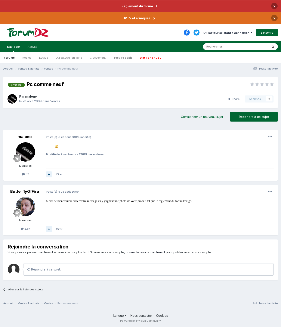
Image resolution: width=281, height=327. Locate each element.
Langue (119, 315)
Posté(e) (62, 137)
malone (31, 96)
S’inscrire (267, 32)
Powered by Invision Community (140, 320)
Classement (98, 57)
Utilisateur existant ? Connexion (227, 32)
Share (234, 99)
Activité (32, 46)
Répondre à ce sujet (254, 117)
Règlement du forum (137, 6)
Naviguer (13, 48)
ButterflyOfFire (24, 191)
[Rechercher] (226, 46)
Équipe (43, 57)
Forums (9, 57)
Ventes (55, 101)
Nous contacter (141, 315)
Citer (59, 174)
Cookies (162, 315)
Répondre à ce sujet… (44, 269)
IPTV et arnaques (137, 18)
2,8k (25, 228)
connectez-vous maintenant (145, 252)
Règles (26, 57)
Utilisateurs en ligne (69, 57)
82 (25, 174)
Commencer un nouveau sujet (202, 117)
